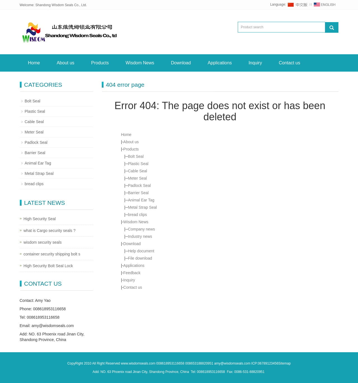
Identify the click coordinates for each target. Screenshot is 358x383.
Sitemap (284, 363)
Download (181, 62)
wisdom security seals (42, 242)
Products (100, 62)
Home (34, 62)
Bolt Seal (135, 156)
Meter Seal (137, 178)
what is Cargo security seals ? (49, 230)
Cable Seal (137, 171)
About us (65, 62)
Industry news (140, 236)
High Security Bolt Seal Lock (48, 266)
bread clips (137, 214)
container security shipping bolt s (51, 254)
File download (140, 258)
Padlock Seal (139, 185)
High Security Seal (39, 219)
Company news (141, 229)
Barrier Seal (138, 193)
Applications (220, 62)
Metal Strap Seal (142, 207)
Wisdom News (140, 62)
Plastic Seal (138, 163)
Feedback (131, 273)
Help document (141, 251)
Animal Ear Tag (141, 200)
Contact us (289, 62)
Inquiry (255, 62)
